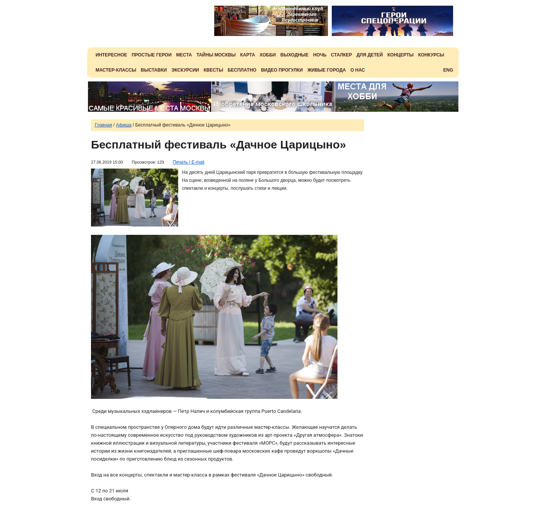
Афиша (124, 125)
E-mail (197, 162)
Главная (103, 125)
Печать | (181, 162)
